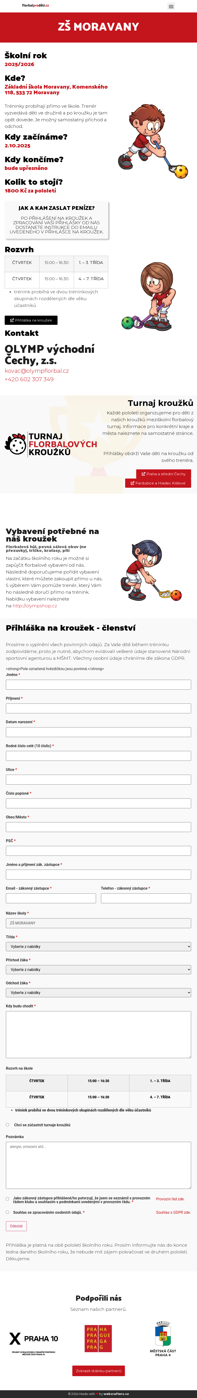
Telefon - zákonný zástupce (125, 888)
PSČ (11, 841)
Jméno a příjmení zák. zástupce (34, 865)
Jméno (13, 675)
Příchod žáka (18, 960)
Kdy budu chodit (21, 1006)
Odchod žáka (18, 983)
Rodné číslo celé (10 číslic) (30, 746)
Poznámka (15, 1137)
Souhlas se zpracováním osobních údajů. (49, 1212)
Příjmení (14, 698)
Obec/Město (17, 817)
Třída (11, 937)
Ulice (11, 770)
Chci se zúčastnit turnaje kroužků (42, 1125)
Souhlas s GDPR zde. (173, 1212)
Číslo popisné (18, 793)
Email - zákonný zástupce (29, 888)
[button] (171, 6)
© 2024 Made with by (98, 1394)
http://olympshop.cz (35, 606)
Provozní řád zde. (170, 1199)
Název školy (17, 913)
